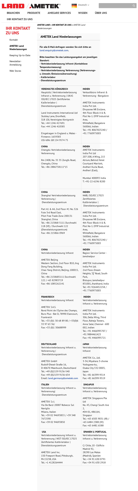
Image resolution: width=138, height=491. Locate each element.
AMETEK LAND (44, 25)
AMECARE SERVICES (59, 13)
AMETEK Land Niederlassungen (18, 47)
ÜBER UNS (101, 13)
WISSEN (82, 13)
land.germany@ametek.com (63, 378)
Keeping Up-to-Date (20, 55)
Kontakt (14, 39)
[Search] (118, 5)
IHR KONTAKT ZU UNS (20, 19)
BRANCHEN (13, 13)
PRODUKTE (33, 13)
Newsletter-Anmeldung (15, 63)
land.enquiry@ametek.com (54, 50)
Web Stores (15, 70)
